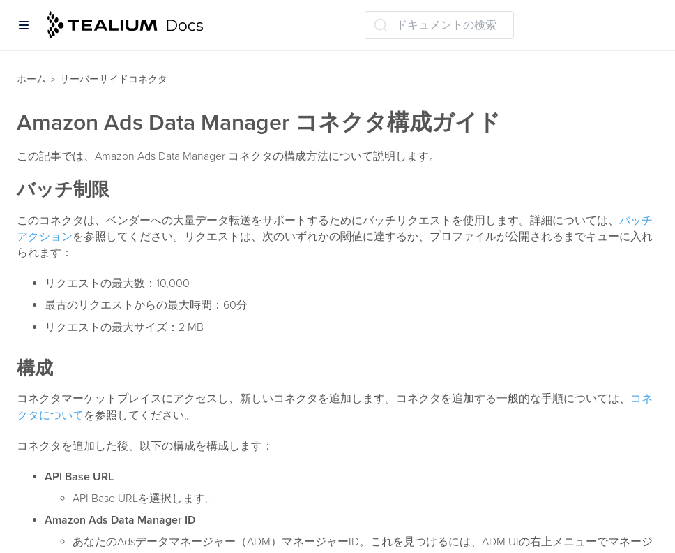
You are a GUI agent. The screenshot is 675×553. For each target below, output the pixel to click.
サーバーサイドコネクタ (113, 79)
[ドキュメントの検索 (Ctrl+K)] (439, 25)
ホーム (31, 79)
